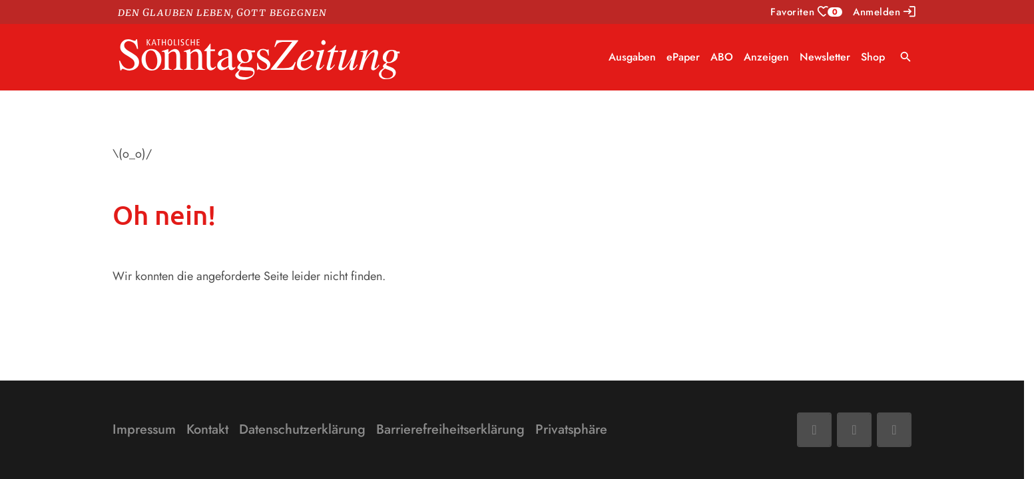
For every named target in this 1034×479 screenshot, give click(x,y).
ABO (721, 57)
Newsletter (825, 57)
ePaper (683, 57)
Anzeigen (766, 57)
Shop (873, 57)
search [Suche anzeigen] (906, 57)
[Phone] (894, 429)
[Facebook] (814, 429)
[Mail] (854, 429)
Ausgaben (632, 57)
